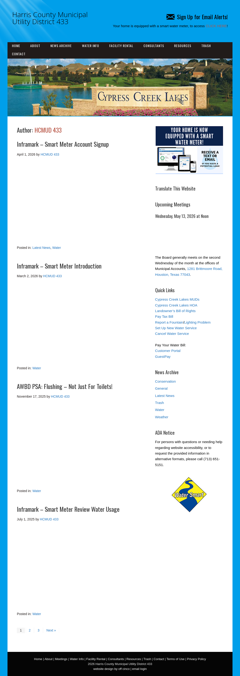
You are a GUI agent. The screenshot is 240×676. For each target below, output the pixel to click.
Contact (19, 53)
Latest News (41, 248)
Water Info (90, 45)
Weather (161, 417)
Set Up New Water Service (176, 328)
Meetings (61, 659)
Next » (51, 630)
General (161, 388)
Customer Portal (167, 351)
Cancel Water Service (172, 334)
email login (139, 669)
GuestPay (163, 357)
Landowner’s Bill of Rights (175, 311)
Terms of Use (176, 659)
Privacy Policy (196, 659)
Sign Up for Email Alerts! (197, 16)
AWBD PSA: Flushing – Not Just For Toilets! (64, 386)
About (35, 45)
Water (56, 248)
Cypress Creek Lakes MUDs (177, 299)
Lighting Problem (197, 322)
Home (16, 45)
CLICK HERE (216, 26)
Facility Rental (121, 45)
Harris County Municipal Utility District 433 (50, 18)
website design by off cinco (111, 669)
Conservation (165, 381)
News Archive (61, 45)
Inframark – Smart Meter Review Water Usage (68, 509)
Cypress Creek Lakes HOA (176, 305)
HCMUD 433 (48, 129)
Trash (206, 45)
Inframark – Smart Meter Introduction (59, 265)
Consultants (153, 45)
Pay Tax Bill (164, 316)
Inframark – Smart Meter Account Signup (63, 144)
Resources (182, 45)
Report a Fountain (169, 322)
